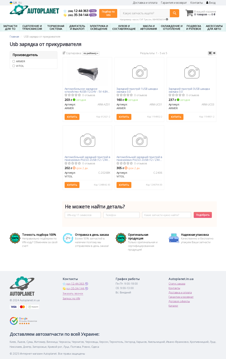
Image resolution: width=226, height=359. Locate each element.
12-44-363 (76, 11)
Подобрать (203, 215)
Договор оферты (179, 301)
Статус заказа (177, 283)
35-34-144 (76, 15)
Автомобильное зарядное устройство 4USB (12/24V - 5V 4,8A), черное (87, 90)
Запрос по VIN (71, 298)
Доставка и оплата (145, 3)
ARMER (19, 61)
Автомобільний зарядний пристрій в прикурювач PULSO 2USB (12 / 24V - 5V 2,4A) (87, 158)
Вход (210, 3)
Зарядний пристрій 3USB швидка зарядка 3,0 (189, 90)
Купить (72, 116)
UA (13, 3)
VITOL (18, 66)
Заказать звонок (73, 293)
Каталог (173, 305)
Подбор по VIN (108, 13)
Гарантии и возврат (181, 297)
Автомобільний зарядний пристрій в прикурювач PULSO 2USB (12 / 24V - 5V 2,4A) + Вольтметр (139, 158)
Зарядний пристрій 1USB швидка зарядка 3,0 (137, 90)
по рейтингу (91, 53)
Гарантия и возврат (174, 3)
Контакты (196, 3)
